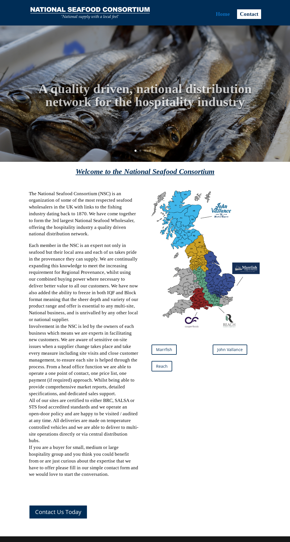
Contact (249, 14)
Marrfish (164, 349)
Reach (162, 366)
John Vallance (230, 349)
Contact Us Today (58, 512)
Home (223, 14)
